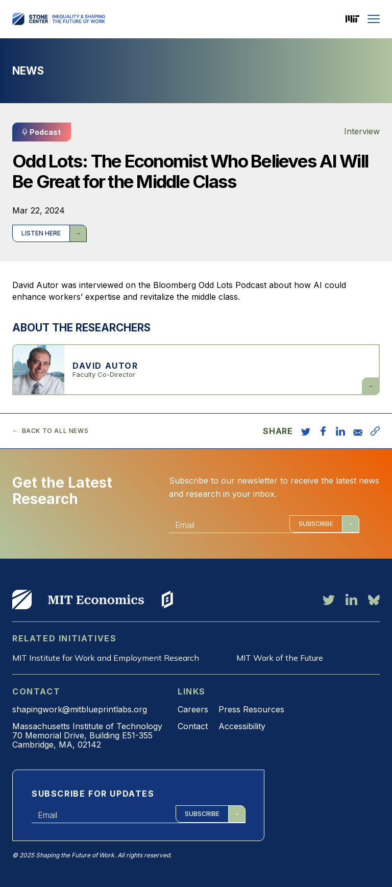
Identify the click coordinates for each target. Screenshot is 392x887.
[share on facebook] (323, 431)
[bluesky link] (374, 599)
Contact (193, 726)
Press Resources (251, 709)
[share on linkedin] (340, 431)
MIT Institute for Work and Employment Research (105, 658)
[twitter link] (329, 599)
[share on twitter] (305, 431)
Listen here (41, 233)
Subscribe (316, 524)
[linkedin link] (351, 599)
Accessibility (241, 726)
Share (278, 431)
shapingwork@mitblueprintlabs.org (79, 709)
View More (22, 599)
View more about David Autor (196, 369)
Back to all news (55, 431)
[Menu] (374, 19)
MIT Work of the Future (279, 658)
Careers (193, 709)
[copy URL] (375, 431)
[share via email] (357, 431)
